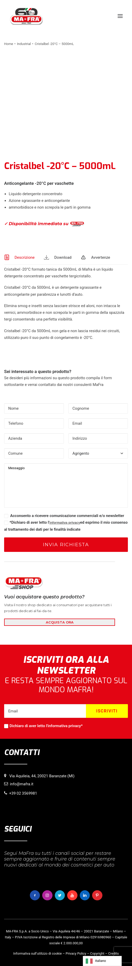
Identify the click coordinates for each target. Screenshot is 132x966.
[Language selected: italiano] (102, 961)
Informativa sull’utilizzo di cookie (37, 953)
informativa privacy (64, 522)
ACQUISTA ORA (60, 622)
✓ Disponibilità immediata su (44, 224)
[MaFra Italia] (26, 16)
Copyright (97, 953)
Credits (113, 953)
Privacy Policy (76, 953)
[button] (120, 16)
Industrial (24, 44)
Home (8, 44)
